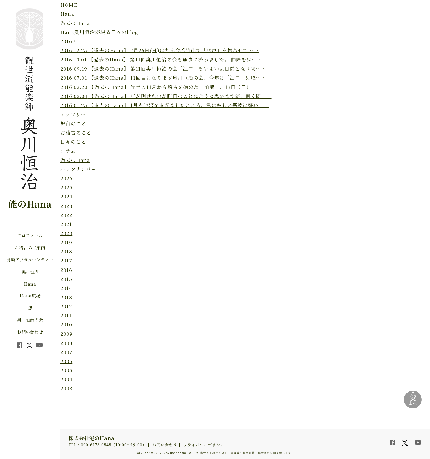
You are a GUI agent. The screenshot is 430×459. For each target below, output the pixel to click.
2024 (66, 196)
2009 (66, 333)
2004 (66, 379)
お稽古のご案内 (30, 247)
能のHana (30, 203)
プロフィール (30, 235)
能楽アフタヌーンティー (30, 259)
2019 (66, 242)
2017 (66, 260)
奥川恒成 (30, 271)
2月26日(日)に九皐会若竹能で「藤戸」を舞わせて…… (159, 50)
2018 (66, 251)
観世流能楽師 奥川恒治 (29, 101)
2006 (66, 361)
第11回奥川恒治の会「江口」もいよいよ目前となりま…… (163, 68)
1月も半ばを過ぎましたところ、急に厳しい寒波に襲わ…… (164, 105)
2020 (66, 232)
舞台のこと (73, 123)
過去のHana (75, 159)
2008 (66, 342)
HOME (68, 4)
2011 (66, 315)
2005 (66, 370)
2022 (66, 214)
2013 (66, 297)
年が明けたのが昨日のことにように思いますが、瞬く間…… (166, 96)
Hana (30, 284)
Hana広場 (30, 295)
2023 (66, 205)
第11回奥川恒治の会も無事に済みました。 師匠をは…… (161, 59)
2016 (66, 269)
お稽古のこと (76, 132)
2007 (66, 351)
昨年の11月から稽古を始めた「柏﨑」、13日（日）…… (161, 86)
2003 (66, 388)
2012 (66, 306)
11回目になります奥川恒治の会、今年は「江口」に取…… (163, 77)
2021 (66, 223)
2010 (66, 324)
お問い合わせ (30, 332)
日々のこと (73, 141)
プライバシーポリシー (204, 444)
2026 (66, 178)
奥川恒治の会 (30, 320)
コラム (68, 150)
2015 (66, 278)
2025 (66, 187)
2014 (66, 287)
